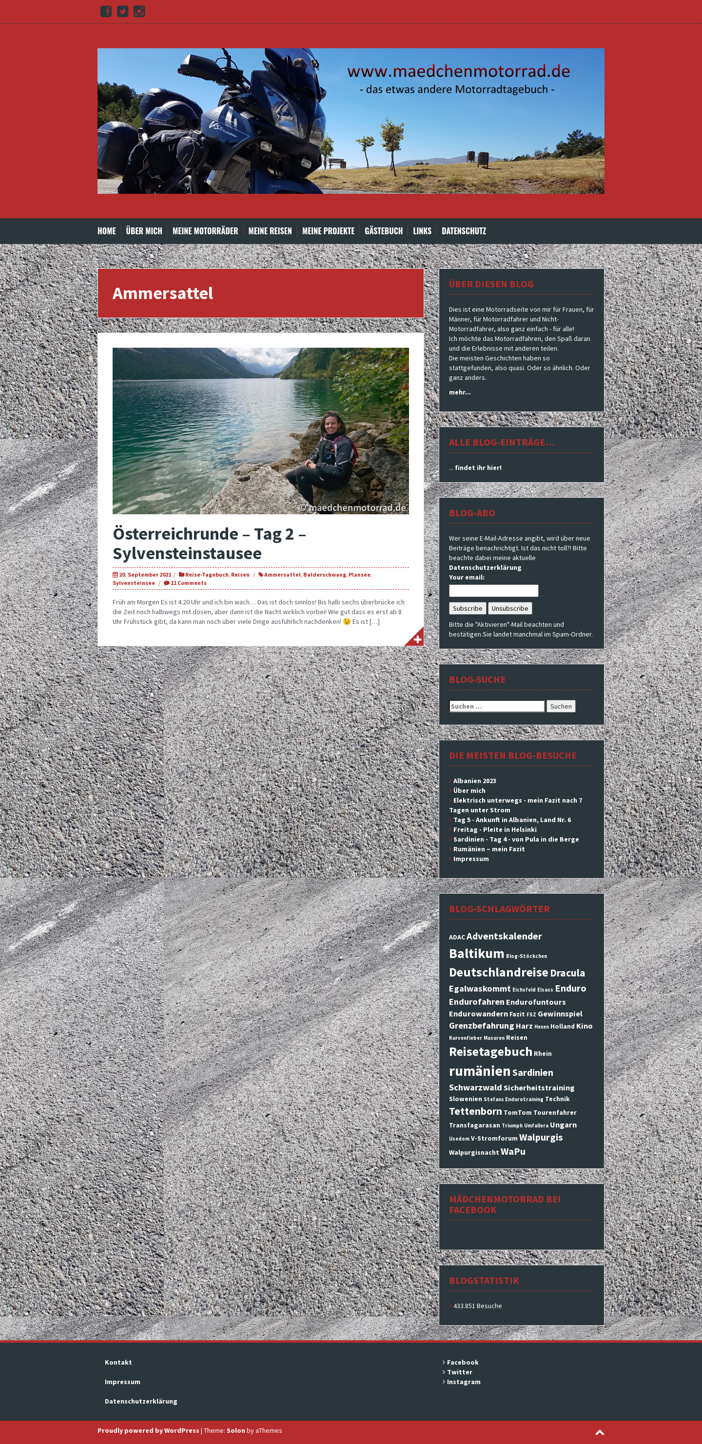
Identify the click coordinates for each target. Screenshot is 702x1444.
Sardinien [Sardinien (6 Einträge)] (532, 1072)
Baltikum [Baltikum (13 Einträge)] (477, 953)
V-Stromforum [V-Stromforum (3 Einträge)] (494, 1138)
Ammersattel (282, 574)
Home (107, 231)
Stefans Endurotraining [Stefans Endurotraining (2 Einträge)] (514, 1099)
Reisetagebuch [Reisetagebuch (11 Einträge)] (490, 1051)
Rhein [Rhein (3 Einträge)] (543, 1053)
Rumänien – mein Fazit (489, 848)
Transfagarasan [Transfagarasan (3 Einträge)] (474, 1125)
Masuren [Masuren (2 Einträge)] (494, 1038)
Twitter (459, 1372)
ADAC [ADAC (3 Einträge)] (457, 937)
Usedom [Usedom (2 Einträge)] (459, 1139)
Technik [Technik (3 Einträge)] (557, 1098)
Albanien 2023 (474, 780)
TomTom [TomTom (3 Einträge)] (518, 1112)
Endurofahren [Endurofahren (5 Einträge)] (477, 1001)
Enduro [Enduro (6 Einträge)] (570, 988)
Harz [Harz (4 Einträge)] (524, 1026)
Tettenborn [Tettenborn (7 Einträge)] (475, 1111)
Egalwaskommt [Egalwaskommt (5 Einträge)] (480, 988)
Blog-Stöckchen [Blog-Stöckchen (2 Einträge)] (526, 956)
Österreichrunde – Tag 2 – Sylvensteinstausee (210, 543)
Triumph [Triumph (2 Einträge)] (512, 1126)
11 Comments (189, 582)
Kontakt (118, 1362)
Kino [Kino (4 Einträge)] (584, 1026)
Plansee (359, 574)
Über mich (144, 231)
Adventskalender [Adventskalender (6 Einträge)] (504, 936)
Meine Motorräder (205, 231)
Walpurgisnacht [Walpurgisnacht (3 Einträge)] (474, 1152)
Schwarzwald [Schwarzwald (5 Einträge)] (475, 1087)
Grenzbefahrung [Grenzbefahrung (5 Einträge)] (481, 1025)
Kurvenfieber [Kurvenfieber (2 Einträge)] (465, 1038)
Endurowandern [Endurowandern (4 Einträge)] (478, 1013)
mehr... (460, 392)
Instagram (464, 1381)
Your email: (467, 577)
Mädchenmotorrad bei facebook (505, 1204)
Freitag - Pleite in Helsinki (495, 829)
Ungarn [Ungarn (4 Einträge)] (563, 1124)
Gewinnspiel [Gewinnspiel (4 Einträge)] (560, 1013)
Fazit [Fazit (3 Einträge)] (517, 1014)
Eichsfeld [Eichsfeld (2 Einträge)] (524, 990)
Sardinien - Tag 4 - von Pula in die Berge (516, 839)
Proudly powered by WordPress (148, 1430)
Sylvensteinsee (134, 582)
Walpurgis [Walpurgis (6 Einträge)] (541, 1137)
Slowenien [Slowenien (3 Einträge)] (465, 1098)
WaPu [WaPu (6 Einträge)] (513, 1151)
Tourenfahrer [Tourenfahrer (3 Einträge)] (555, 1112)
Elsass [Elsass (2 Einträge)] (545, 990)
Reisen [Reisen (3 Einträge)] (516, 1037)
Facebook (463, 1362)
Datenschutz (464, 231)
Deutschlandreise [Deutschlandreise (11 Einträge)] (498, 972)
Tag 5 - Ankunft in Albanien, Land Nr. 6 (512, 819)
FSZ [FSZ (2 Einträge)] (531, 1015)
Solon (236, 1430)
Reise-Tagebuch (207, 574)
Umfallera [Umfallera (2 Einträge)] (536, 1126)
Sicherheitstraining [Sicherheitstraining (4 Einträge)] (539, 1087)
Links (422, 231)
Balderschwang (324, 574)
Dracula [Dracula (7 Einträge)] (567, 972)
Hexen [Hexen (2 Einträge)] (541, 1027)
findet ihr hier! (478, 467)
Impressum (471, 858)
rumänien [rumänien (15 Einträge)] (480, 1071)
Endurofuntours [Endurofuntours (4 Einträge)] (536, 1002)
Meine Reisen (270, 231)
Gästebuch (384, 231)
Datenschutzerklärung (485, 567)
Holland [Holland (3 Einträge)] (562, 1026)
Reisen (240, 574)
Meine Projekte (328, 231)
